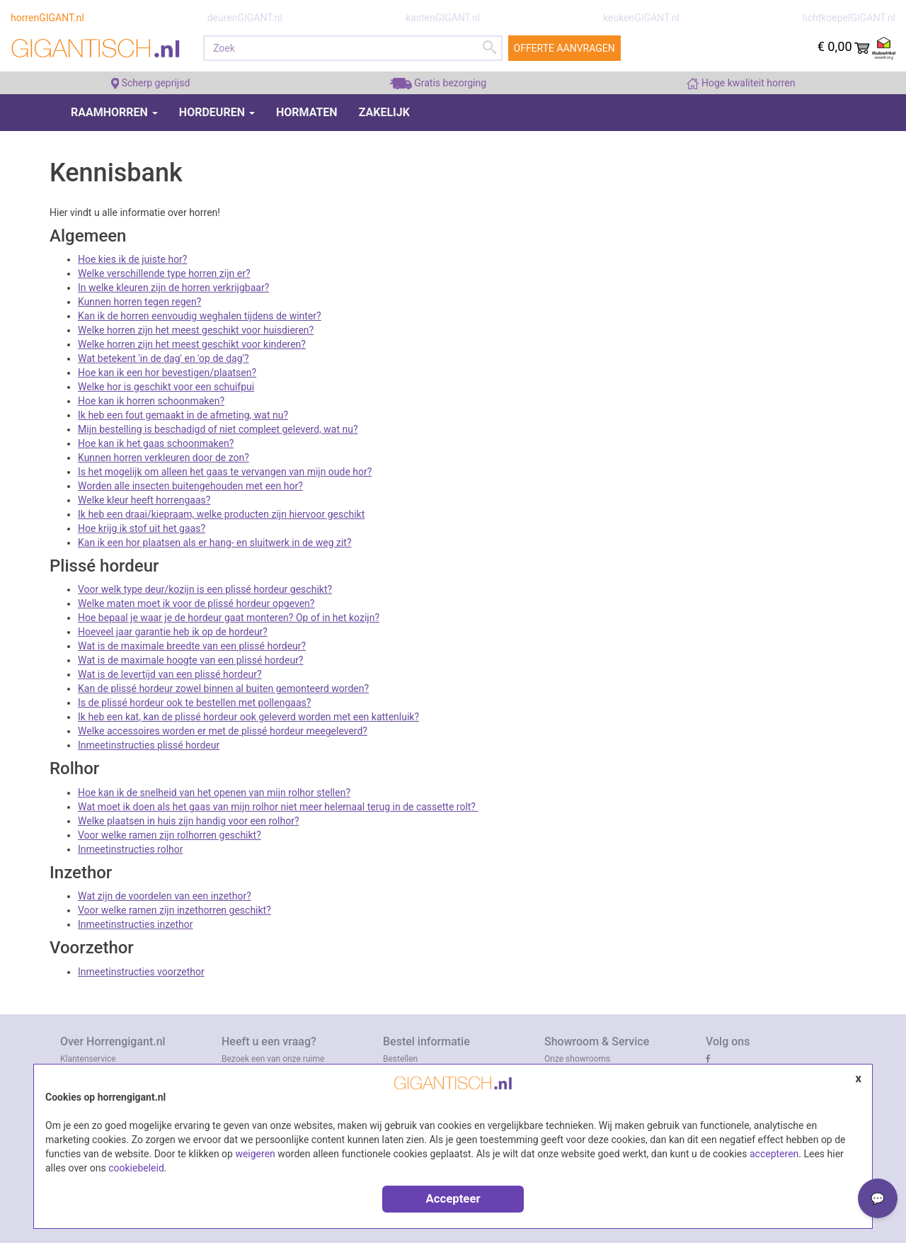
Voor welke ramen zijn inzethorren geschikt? (174, 910)
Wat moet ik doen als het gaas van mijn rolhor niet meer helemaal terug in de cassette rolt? (278, 806)
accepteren (774, 1153)
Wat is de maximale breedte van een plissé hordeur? (192, 646)
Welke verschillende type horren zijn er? (164, 273)
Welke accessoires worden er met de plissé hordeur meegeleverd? (222, 731)
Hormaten (307, 112)
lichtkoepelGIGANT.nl (849, 17)
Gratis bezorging (438, 83)
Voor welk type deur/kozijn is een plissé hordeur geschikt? (205, 589)
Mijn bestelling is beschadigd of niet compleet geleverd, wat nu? (218, 429)
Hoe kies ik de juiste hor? (133, 259)
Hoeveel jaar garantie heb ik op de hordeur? (173, 631)
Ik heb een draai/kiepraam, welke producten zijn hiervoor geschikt (221, 514)
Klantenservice (88, 1059)
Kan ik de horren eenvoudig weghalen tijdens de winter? (199, 316)
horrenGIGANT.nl (47, 17)
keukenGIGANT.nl (641, 17)
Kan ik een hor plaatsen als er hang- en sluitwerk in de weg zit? (215, 542)
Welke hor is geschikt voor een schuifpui (166, 386)
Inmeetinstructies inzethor (135, 924)
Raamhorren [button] (114, 112)
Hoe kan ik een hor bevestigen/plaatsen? (167, 372)
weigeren (255, 1153)
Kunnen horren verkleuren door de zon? (163, 457)
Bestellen (400, 1059)
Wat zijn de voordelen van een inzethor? (164, 896)
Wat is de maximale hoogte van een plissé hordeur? (191, 660)
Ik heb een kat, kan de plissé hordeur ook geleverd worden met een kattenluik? (248, 716)
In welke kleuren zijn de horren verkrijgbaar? (173, 287)
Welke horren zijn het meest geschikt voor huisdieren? (196, 330)
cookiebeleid (136, 1168)
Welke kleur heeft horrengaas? (144, 500)
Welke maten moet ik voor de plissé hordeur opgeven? (196, 603)
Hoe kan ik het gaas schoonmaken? (156, 443)
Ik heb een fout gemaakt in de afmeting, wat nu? (183, 415)
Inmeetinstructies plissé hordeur (148, 745)
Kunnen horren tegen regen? (139, 301)
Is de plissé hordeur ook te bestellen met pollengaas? (194, 702)
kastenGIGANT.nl (443, 17)
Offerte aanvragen (564, 48)
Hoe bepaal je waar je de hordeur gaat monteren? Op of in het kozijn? (228, 617)
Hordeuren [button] (217, 112)
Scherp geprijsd (150, 83)
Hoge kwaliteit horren (741, 83)
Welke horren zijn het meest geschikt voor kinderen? (192, 344)
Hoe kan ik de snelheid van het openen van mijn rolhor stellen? (214, 792)
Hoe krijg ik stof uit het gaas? (141, 528)
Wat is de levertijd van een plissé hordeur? (170, 674)
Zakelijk (384, 112)
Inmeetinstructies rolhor (130, 849)
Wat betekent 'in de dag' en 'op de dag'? (163, 358)
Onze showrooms (577, 1059)
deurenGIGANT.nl (244, 17)
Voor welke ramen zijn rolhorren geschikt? (169, 835)
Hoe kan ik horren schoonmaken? (151, 401)
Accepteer (452, 1198)
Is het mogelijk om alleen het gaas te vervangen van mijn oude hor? (225, 471)
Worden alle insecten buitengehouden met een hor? (190, 486)
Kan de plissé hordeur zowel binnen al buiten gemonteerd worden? (223, 688)
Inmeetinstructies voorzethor (141, 971)
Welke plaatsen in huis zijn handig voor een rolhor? (188, 821)
